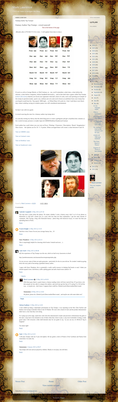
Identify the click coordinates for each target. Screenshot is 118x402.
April (95, 154)
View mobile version (50, 385)
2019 (93, 65)
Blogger (62, 398)
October (96, 89)
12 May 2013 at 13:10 (35, 229)
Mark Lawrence (22, 7)
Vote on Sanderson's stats (23, 145)
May (95, 103)
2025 (93, 48)
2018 (93, 67)
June (95, 101)
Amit (20, 334)
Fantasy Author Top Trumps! (97, 117)
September (97, 92)
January (96, 163)
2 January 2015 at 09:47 (34, 347)
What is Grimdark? (97, 113)
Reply (21, 223)
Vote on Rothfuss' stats (22, 140)
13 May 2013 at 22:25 (29, 334)
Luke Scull (22, 251)
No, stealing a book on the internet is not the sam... (98, 130)
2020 (93, 62)
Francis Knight (24, 229)
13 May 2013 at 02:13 (36, 240)
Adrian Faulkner (24, 305)
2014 (93, 79)
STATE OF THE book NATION (97, 137)
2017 (93, 70)
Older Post (82, 381)
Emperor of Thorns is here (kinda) (97, 149)
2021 (93, 59)
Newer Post (20, 381)
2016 (93, 73)
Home (51, 381)
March (96, 157)
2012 (93, 166)
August (96, 95)
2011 (93, 169)
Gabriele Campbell (25, 212)
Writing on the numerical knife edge (97, 122)
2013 (93, 81)
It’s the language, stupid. (96, 107)
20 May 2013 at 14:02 (37, 292)
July (95, 98)
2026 (93, 45)
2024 (93, 51)
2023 (93, 53)
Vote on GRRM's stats (22, 132)
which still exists (21, 96)
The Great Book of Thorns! (96, 143)
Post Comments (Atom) (30, 391)
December (97, 84)
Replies (23, 276)
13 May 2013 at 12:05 (36, 305)
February (96, 160)
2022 (93, 56)
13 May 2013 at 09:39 (42, 279)
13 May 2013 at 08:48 (32, 251)
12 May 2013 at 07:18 (37, 212)
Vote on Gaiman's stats (22, 136)
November (97, 87)
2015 (93, 76)
